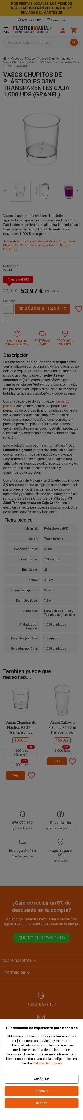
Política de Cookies (47, 1063)
